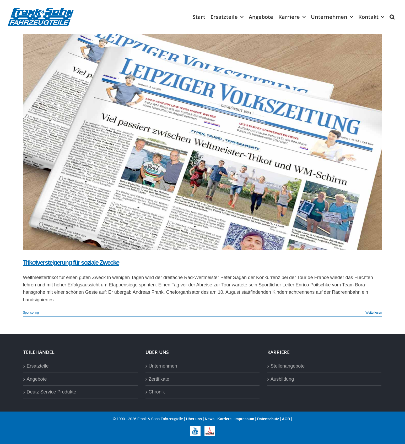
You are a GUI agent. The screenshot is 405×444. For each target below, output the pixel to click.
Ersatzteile (37, 366)
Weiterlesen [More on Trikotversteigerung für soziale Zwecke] (373, 312)
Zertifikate (159, 379)
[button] (392, 17)
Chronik (157, 392)
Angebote (36, 379)
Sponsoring (31, 312)
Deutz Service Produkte (51, 392)
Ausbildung (282, 379)
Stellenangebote (288, 366)
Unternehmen (163, 366)
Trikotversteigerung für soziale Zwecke (71, 262)
